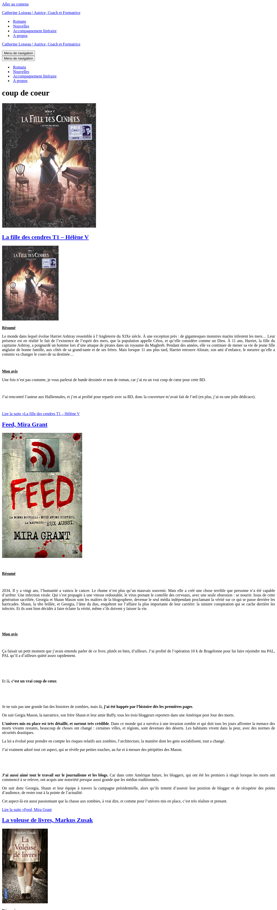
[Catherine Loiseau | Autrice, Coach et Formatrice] (138, 13)
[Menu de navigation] (18, 53)
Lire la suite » (41, 414)
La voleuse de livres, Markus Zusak (47, 820)
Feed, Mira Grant (24, 424)
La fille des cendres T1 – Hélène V (45, 237)
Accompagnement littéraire (35, 31)
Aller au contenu (15, 4)
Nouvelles (21, 26)
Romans (19, 21)
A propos (20, 36)
